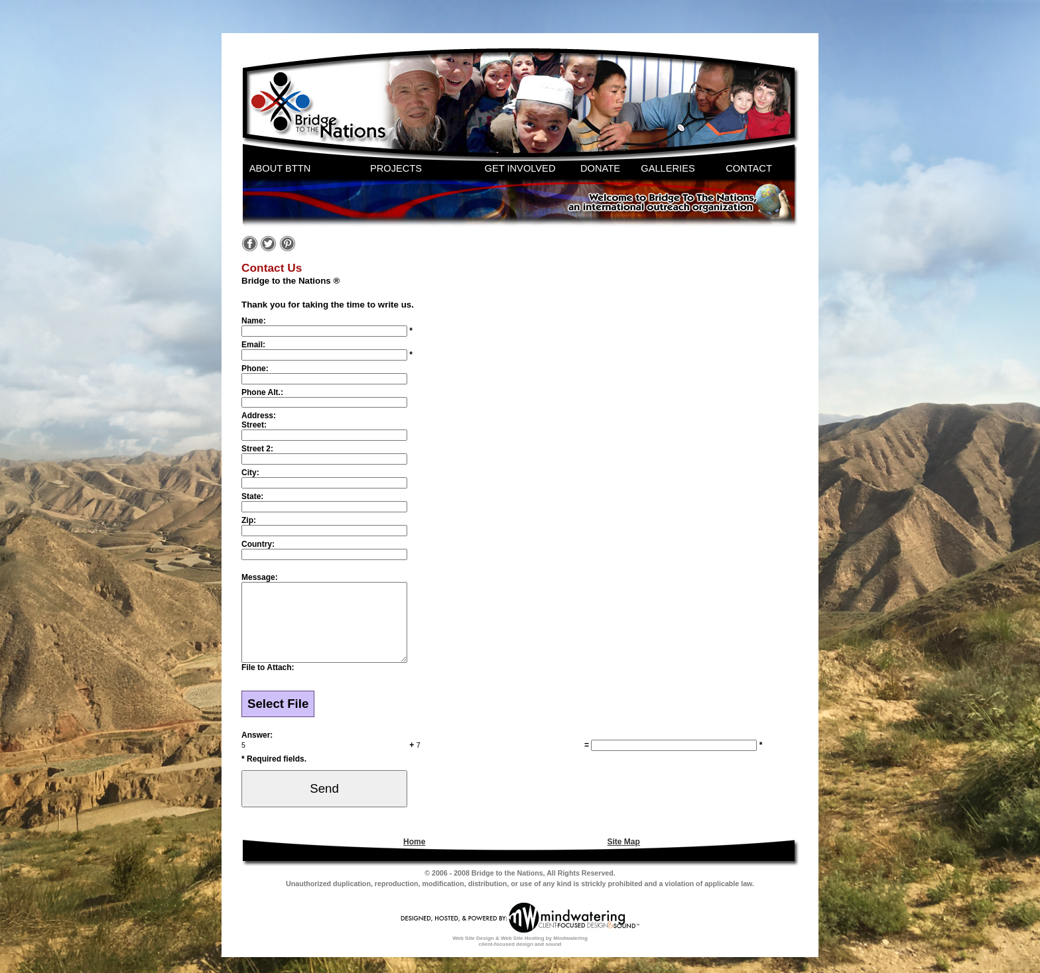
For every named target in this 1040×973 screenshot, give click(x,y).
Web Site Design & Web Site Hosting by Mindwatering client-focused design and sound (520, 957)
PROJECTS (396, 168)
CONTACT (749, 168)
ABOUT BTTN (280, 168)
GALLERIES (667, 168)
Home (414, 857)
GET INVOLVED (520, 168)
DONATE (600, 168)
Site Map (624, 857)
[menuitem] (412, 857)
